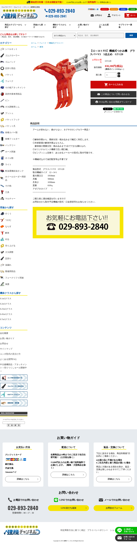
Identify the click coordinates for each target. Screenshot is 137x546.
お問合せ (96, 15)
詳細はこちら (23, 479)
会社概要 (4, 333)
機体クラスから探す (59, 26)
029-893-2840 (59, 10)
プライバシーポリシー (97, 530)
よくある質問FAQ (8, 359)
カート (131, 15)
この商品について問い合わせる (113, 94)
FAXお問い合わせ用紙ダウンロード (113, 102)
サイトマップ (6, 349)
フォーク (42, 43)
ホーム (33, 43)
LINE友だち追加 (68, 508)
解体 (41, 47)
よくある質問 (104, 26)
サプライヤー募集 (125, 26)
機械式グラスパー (57, 43)
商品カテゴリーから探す (13, 26)
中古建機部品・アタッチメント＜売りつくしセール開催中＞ (13, 367)
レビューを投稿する (113, 112)
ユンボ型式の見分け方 (10, 354)
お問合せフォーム (114, 508)
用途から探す (38, 26)
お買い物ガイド (83, 26)
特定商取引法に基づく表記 (73, 530)
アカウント (114, 15)
